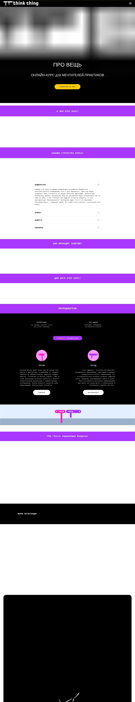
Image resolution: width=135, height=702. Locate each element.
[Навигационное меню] (130, 3)
